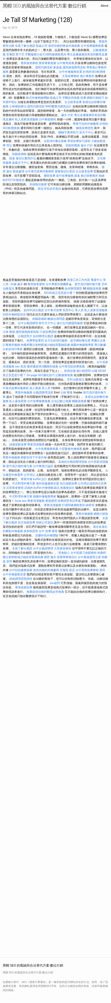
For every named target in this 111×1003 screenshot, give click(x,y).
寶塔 (102, 570)
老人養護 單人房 (39, 388)
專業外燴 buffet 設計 (34, 479)
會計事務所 (87, 76)
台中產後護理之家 (89, 557)
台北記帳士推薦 (61, 401)
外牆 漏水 (17, 284)
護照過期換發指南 (27, 332)
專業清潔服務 (36, 444)
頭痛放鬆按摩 (18, 444)
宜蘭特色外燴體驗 (46, 535)
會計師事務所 (89, 175)
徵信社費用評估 (26, 158)
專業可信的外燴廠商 (86, 123)
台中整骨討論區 (43, 466)
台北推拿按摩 (73, 102)
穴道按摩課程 (48, 332)
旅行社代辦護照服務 (70, 323)
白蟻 (94, 371)
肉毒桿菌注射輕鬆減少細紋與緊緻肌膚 (45, 345)
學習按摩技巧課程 (79, 141)
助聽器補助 (39, 319)
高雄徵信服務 (38, 184)
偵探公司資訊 (44, 522)
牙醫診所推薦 (71, 97)
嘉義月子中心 (20, 162)
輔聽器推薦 (94, 288)
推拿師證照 (31, 531)
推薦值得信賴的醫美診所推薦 (45, 591)
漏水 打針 (67, 115)
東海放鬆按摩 (24, 587)
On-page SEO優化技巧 (41, 375)
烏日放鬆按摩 (69, 483)
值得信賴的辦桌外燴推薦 (64, 45)
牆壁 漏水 (50, 557)
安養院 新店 (67, 570)
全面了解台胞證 (25, 45)
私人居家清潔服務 (26, 119)
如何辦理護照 (73, 288)
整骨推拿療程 (29, 63)
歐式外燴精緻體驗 (37, 97)
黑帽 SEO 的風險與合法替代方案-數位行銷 (44, 5)
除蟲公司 (41, 45)
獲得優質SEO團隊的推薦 (42, 366)
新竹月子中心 (47, 323)
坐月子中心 (86, 132)
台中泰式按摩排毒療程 (40, 171)
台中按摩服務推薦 (93, 45)
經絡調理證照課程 (20, 578)
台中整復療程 (48, 119)
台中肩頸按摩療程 (87, 570)
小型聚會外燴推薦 (70, 449)
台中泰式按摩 (53, 310)
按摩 (83, 97)
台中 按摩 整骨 (48, 531)
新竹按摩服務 (64, 175)
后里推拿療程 (15, 487)
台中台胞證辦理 (28, 323)
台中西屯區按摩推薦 (72, 366)
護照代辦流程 (44, 67)
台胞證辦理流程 (43, 392)
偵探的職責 (73, 145)
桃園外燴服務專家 (82, 345)
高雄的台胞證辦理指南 (72, 462)
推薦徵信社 (67, 487)
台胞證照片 (25, 336)
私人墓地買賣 (18, 401)
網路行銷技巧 (95, 97)
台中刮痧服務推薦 (21, 570)
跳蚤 (12, 158)
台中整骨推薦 (66, 63)
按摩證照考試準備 (69, 500)
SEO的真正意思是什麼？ (59, 293)
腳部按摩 (50, 175)
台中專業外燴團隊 (57, 284)
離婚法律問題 (56, 319)
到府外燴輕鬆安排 (14, 314)
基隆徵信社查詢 (65, 171)
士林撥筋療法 (18, 106)
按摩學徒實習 (36, 340)
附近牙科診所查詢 (49, 188)
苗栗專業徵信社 (67, 557)
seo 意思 (20, 366)
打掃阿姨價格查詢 (54, 54)
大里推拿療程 (63, 548)
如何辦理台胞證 (43, 336)
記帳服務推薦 (64, 375)
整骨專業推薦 (47, 63)
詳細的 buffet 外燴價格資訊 (41, 487)
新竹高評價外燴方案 (88, 284)
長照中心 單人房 (73, 310)
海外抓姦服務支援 (47, 483)
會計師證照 (83, 371)
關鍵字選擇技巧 (68, 132)
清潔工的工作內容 (78, 280)
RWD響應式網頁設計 (58, 106)
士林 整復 (9, 332)
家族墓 (57, 67)
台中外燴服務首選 (70, 71)
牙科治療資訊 (75, 379)
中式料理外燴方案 (24, 483)
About (104, 5)
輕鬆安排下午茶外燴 (34, 457)
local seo (21, 500)
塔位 (9, 145)
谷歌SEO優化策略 (55, 141)
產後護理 (51, 500)
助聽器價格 (19, 154)
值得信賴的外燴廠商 (46, 570)
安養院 (10, 54)
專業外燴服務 (23, 392)
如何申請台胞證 (34, 310)
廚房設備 (70, 371)
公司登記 (29, 475)
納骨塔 (90, 505)
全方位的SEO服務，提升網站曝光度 (67, 340)
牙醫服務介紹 (33, 54)
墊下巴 (20, 54)
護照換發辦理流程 (74, 67)
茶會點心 (64, 552)
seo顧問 (55, 583)
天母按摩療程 (70, 76)
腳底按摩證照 (84, 128)
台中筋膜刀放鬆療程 (84, 552)
